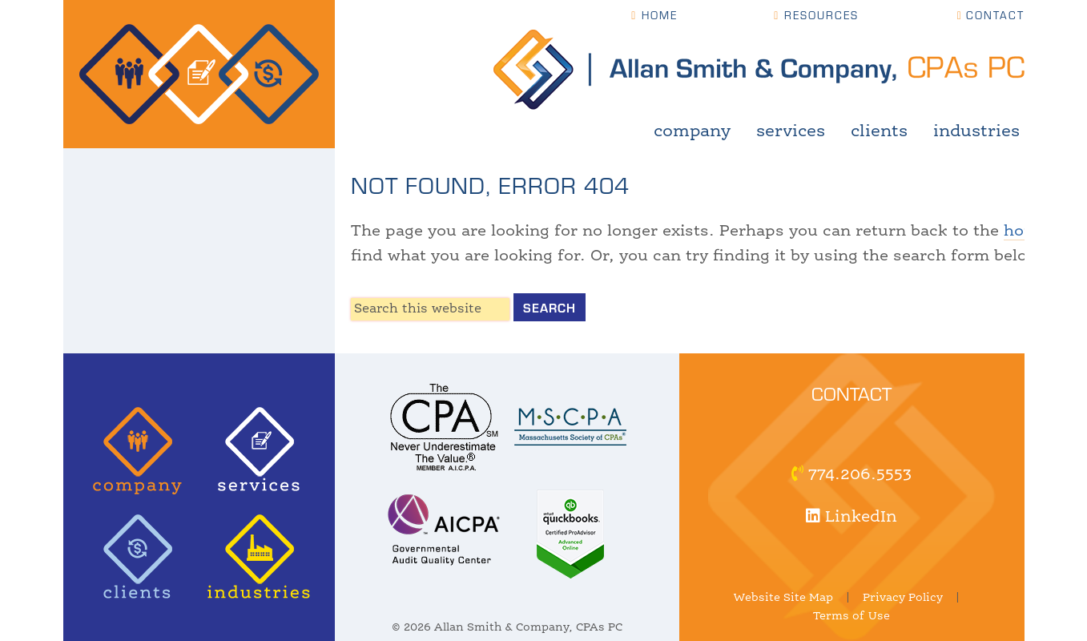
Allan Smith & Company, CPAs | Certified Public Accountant (199, 74)
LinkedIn (851, 518)
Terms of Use (851, 616)
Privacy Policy (903, 597)
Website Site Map (783, 597)
